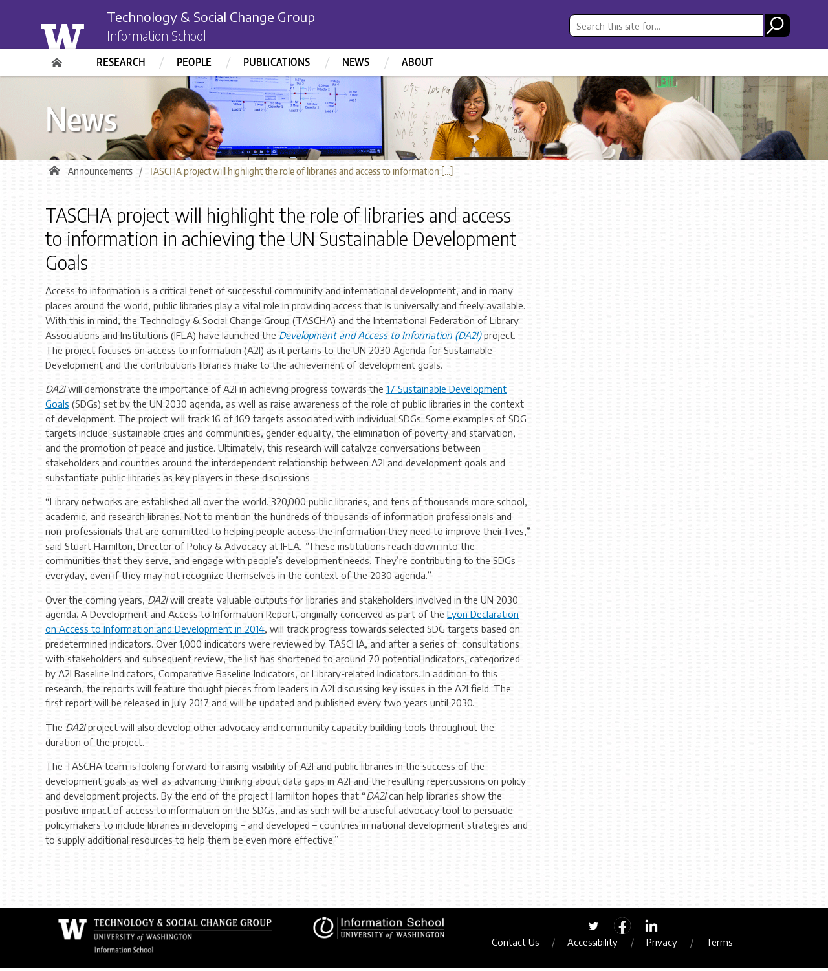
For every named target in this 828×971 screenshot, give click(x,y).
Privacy (668, 945)
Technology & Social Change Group (228, 17)
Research (120, 62)
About (418, 62)
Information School (164, 37)
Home (58, 58)
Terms (725, 945)
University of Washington (88, 34)
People (194, 62)
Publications (276, 62)
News (356, 62)
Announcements (100, 174)
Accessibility (599, 945)
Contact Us (521, 945)
